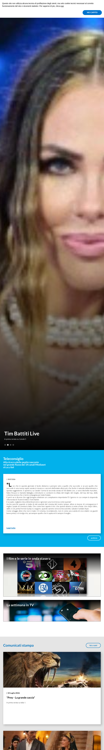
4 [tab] (13, 445)
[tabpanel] (52, 225)
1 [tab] (5, 445)
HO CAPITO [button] (92, 12)
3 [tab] (10, 445)
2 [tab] (8, 445)
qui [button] (62, 6)
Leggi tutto (10, 528)
